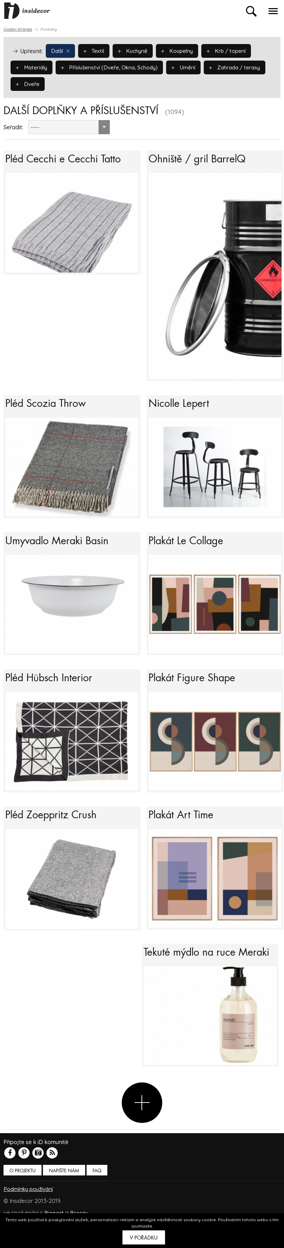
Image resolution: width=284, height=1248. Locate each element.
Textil (95, 50)
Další (61, 50)
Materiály (32, 66)
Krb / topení (231, 50)
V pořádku (144, 1238)
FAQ (97, 1198)
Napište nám (64, 1198)
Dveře (95, 83)
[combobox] (69, 127)
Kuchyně (135, 50)
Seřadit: (13, 127)
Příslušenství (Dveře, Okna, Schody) (112, 66)
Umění (189, 66)
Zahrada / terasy (43, 83)
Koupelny (180, 50)
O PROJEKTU (23, 1198)
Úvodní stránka (18, 29)
